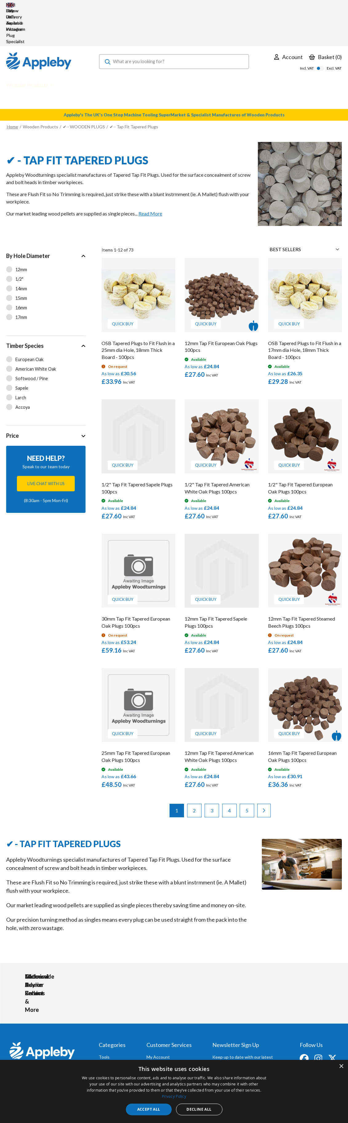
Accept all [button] (148, 1109)
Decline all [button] (198, 1109)
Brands (105, 1043)
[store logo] (38, 24)
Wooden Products (40, 89)
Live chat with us (46, 446)
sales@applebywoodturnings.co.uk (41, 1034)
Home (12, 89)
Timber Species (25, 308)
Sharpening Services (166, 1043)
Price (12, 398)
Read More (150, 176)
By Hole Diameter (28, 218)
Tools (104, 1018)
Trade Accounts (162, 1026)
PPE (103, 1035)
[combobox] (174, 24)
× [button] (341, 1066)
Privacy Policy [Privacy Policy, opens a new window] (174, 1096)
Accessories (110, 1026)
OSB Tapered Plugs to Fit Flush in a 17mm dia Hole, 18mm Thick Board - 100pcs (304, 313)
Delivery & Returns (164, 1035)
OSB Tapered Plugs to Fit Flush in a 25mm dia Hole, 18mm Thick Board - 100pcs (138, 313)
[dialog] (174, 1091)
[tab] (46, 254)
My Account (158, 1018)
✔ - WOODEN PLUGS (84, 89)
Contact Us (157, 1051)
